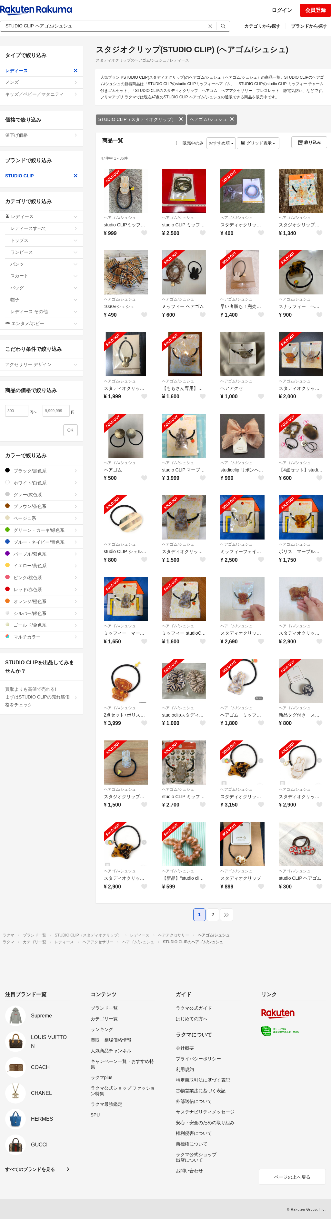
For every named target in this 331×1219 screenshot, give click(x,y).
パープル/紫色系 (41, 554)
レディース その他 (44, 311)
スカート (44, 275)
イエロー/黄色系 (41, 565)
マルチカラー (41, 636)
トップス (44, 240)
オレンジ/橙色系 (41, 601)
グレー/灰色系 (41, 494)
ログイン (282, 10)
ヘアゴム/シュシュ (212, 119)
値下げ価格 (41, 135)
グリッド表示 (258, 143)
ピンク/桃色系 (41, 577)
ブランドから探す (309, 26)
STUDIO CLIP (41, 175)
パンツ (44, 264)
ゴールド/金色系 (41, 625)
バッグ (44, 287)
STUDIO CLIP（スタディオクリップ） (141, 119)
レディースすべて (44, 228)
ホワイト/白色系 (41, 482)
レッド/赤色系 (41, 589)
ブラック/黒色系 (41, 470)
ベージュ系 (41, 518)
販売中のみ (190, 143)
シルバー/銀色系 (41, 613)
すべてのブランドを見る (30, 1169)
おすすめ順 (221, 143)
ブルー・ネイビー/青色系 (41, 542)
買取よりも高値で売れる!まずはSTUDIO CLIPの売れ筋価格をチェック (41, 697)
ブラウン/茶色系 (41, 506)
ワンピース (44, 252)
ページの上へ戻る (292, 1177)
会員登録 (315, 10)
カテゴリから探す (262, 26)
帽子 (44, 299)
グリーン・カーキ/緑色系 (41, 530)
